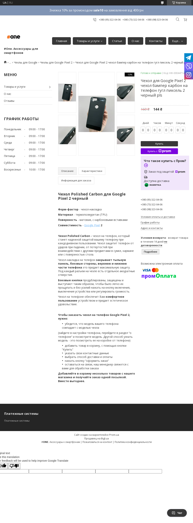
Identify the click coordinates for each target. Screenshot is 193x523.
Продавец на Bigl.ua (96, 438)
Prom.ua (114, 434)
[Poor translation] (14, 466)
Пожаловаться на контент (97, 442)
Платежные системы (17, 420)
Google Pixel (92, 225)
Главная (61, 41)
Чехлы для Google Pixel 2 (56, 62)
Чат (177, 513)
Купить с (159, 151)
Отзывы (9, 101)
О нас (135, 41)
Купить (159, 143)
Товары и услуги (88, 41)
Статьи (117, 41)
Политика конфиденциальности (133, 442)
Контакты (155, 41)
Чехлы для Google (25, 62)
